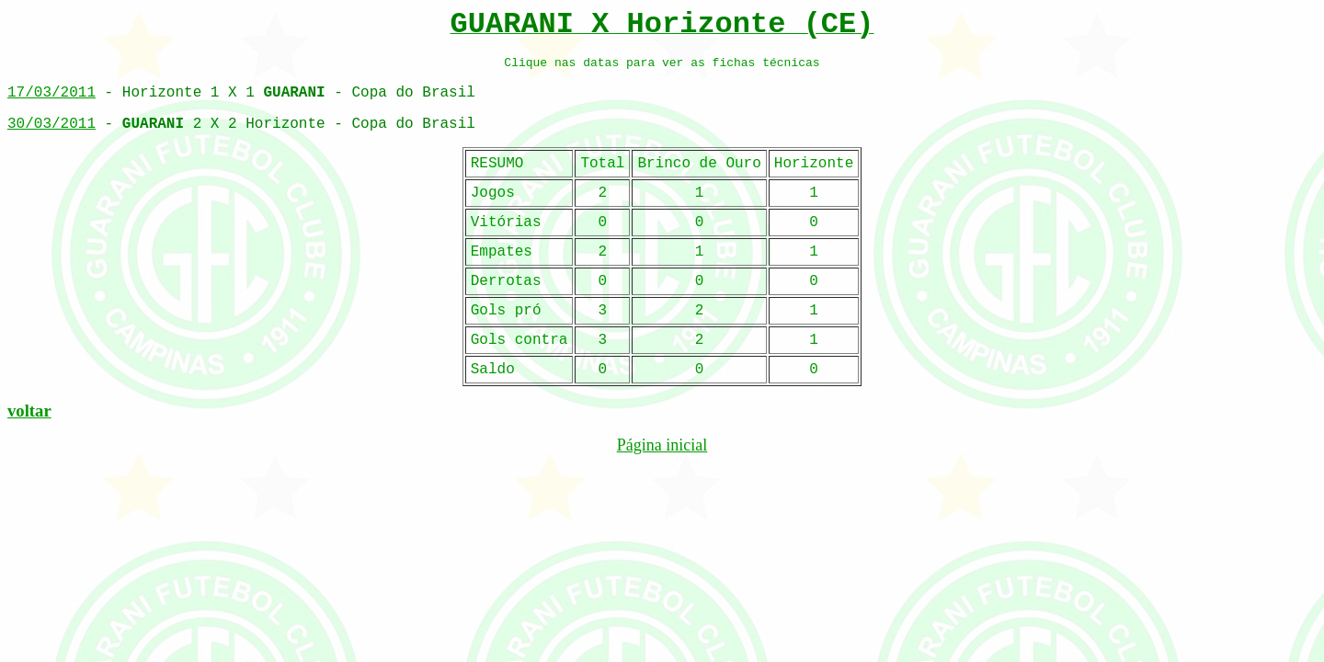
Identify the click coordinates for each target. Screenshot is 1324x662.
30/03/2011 (51, 124)
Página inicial (662, 445)
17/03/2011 (51, 93)
